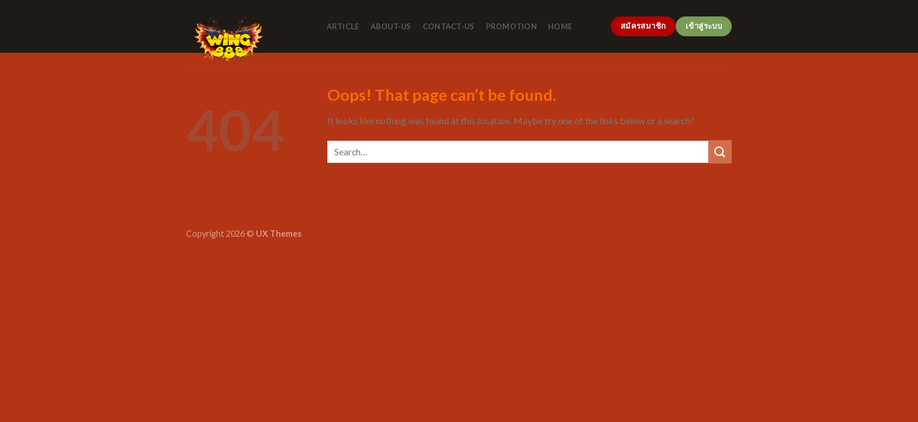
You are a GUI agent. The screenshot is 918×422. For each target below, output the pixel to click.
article (343, 26)
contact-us (449, 26)
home (560, 26)
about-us (391, 26)
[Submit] (720, 151)
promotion (511, 26)
